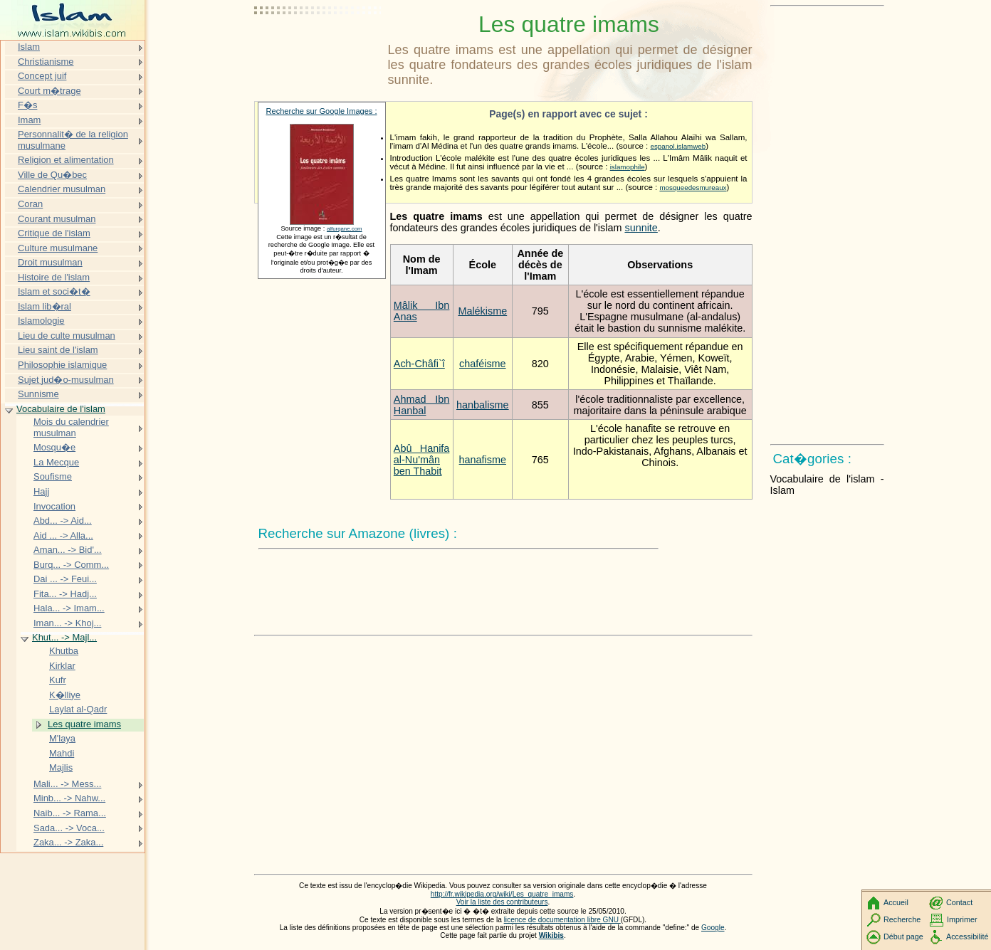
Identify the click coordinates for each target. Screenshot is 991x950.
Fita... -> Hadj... (65, 594)
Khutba (63, 650)
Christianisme (45, 61)
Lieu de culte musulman (66, 335)
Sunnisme (38, 394)
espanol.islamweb (678, 146)
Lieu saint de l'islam (58, 349)
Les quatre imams (84, 724)
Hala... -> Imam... (69, 608)
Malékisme (482, 311)
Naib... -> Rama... (69, 813)
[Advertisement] (318, 46)
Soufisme (52, 476)
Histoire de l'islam (54, 277)
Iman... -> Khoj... (67, 623)
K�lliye (64, 695)
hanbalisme (482, 405)
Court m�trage (49, 90)
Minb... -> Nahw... (69, 798)
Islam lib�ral (44, 306)
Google (713, 927)
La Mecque (56, 462)
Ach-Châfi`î (419, 363)
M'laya (62, 738)
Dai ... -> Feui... (65, 579)
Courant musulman (56, 218)
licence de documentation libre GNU (562, 920)
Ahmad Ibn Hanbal (422, 405)
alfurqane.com (344, 229)
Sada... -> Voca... (69, 828)
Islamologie (41, 320)
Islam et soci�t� (54, 291)
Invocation (54, 506)
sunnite (640, 227)
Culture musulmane (58, 248)
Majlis (61, 767)
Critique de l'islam (54, 233)
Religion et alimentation (66, 159)
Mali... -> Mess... (67, 784)
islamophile (627, 167)
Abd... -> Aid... (62, 520)
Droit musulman (50, 262)
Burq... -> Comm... (71, 564)
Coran (30, 204)
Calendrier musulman (61, 189)
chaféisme (482, 363)
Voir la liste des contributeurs (502, 902)
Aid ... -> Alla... (63, 535)
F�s (27, 105)
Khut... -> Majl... (64, 637)
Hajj (41, 491)
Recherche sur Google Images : (321, 111)
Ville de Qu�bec (52, 174)
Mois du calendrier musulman (71, 427)
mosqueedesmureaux (692, 187)
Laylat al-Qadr (78, 709)
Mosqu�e (54, 447)
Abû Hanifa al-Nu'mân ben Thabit (422, 460)
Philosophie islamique (62, 364)
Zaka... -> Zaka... (68, 842)
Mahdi (61, 753)
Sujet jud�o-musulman (66, 379)
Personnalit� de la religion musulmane (73, 140)
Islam (29, 46)
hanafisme (482, 459)
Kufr (57, 680)
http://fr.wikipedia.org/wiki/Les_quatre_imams (502, 894)
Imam (29, 120)
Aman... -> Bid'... (67, 549)
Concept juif (42, 75)
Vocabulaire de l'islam (60, 408)
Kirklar (62, 665)
